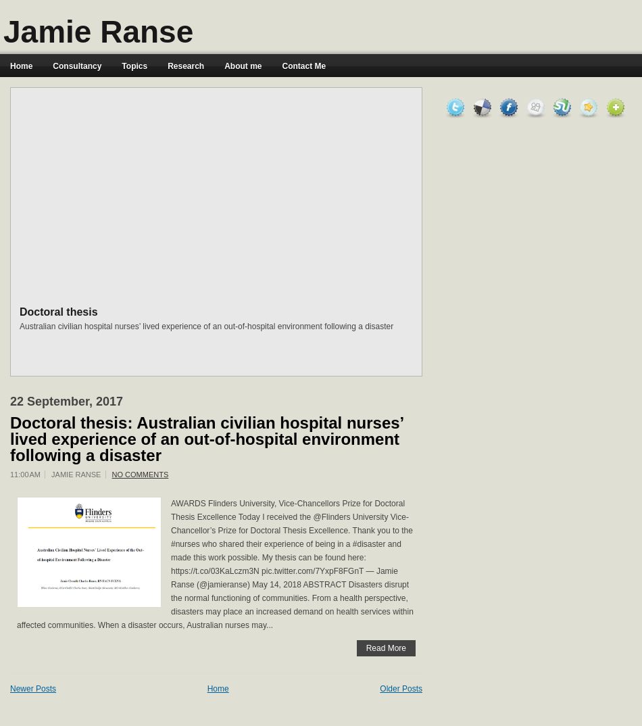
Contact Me (304, 66)
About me (243, 66)
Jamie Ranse (98, 31)
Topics (134, 66)
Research (186, 66)
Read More (386, 648)
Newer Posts (33, 689)
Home (21, 66)
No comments (140, 474)
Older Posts (401, 689)
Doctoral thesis (59, 312)
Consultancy (77, 66)
